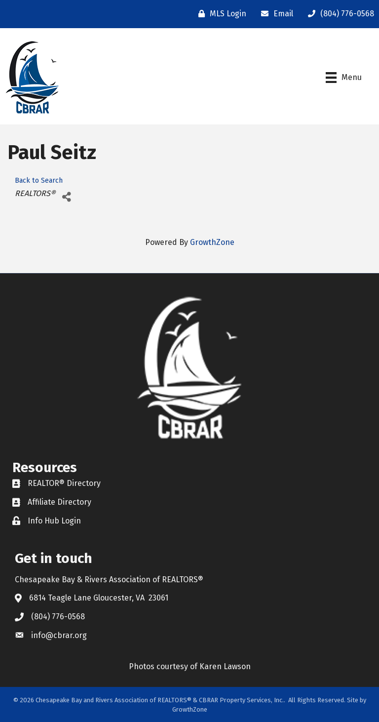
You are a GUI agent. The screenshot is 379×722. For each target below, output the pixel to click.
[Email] (274, 14)
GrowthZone (212, 242)
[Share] (66, 197)
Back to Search (39, 180)
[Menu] (344, 77)
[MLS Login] (219, 14)
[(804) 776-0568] (338, 14)
